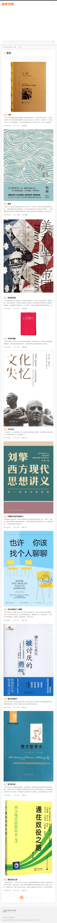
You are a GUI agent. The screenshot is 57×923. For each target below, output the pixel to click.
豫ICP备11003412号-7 (33, 920)
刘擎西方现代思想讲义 (16, 516)
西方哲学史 (12, 784)
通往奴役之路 (12, 879)
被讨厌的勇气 (12, 699)
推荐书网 (8, 4)
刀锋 (9, 115)
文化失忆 (11, 429)
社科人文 (24, 438)
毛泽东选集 (12, 338)
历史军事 (24, 308)
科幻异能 (25, 215)
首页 (15, 47)
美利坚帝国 (12, 298)
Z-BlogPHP (12, 917)
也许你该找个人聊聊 (15, 609)
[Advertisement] (28, 24)
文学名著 (24, 125)
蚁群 (9, 204)
